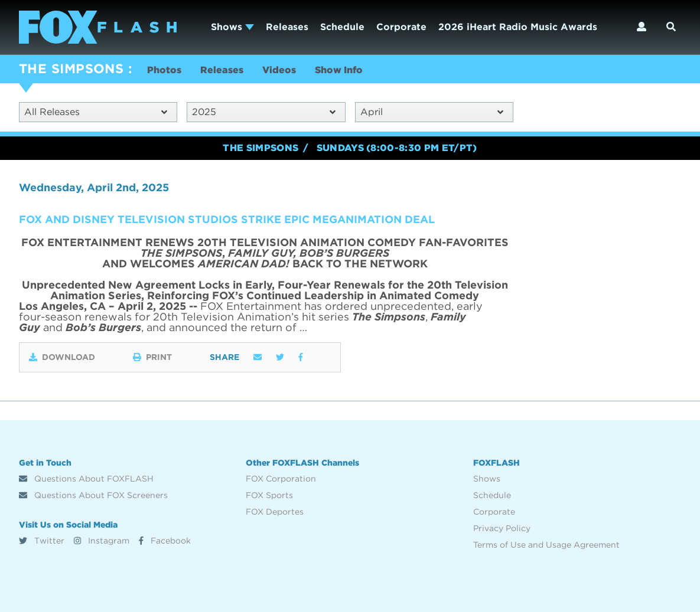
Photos (164, 70)
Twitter (41, 540)
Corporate (401, 26)
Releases (287, 26)
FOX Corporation (281, 478)
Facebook (165, 540)
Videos (279, 70)
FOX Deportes (275, 511)
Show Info (339, 70)
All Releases (95, 111)
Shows (232, 26)
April (431, 111)
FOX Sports (269, 495)
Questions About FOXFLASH (86, 478)
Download (62, 357)
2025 (263, 111)
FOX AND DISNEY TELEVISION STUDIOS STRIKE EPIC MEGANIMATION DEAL (227, 219)
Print (152, 357)
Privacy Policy (501, 528)
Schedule (342, 26)
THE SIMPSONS (71, 68)
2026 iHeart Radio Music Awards (517, 26)
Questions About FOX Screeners (93, 495)
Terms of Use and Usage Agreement (546, 544)
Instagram (101, 540)
